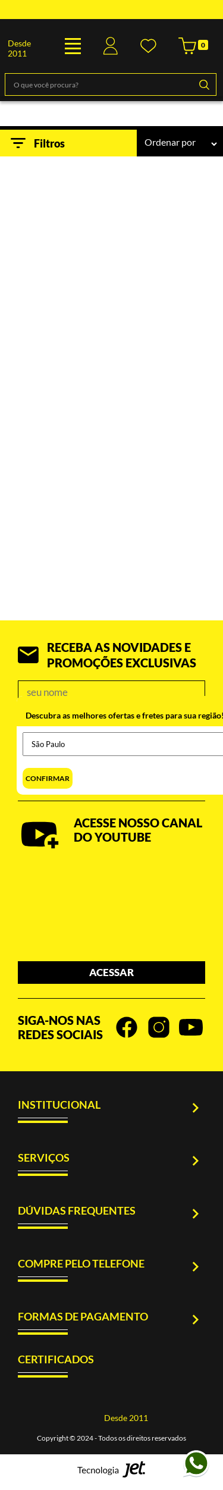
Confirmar (48, 778)
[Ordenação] (180, 143)
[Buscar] (204, 84)
